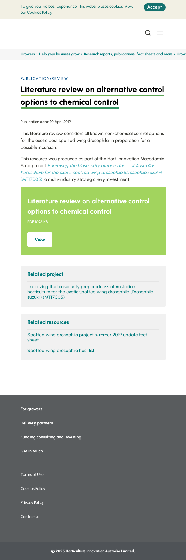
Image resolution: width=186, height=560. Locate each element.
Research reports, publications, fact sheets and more (128, 54)
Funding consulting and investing (51, 437)
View (40, 239)
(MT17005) (91, 172)
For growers (31, 409)
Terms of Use (32, 474)
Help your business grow (59, 54)
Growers (28, 54)
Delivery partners (37, 423)
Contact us (30, 516)
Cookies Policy (33, 488)
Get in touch (32, 451)
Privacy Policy (32, 502)
